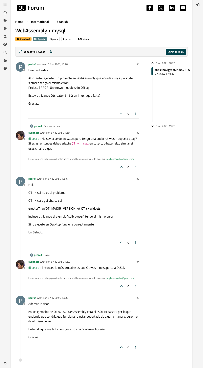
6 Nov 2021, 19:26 (58, 298)
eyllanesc (33, 133)
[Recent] (5, 13)
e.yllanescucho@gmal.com (120, 159)
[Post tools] (136, 114)
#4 (138, 262)
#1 (138, 64)
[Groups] (5, 44)
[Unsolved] (5, 68)
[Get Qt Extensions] (5, 60)
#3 (138, 179)
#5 (138, 298)
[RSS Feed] (51, 52)
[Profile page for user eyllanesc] (20, 135)
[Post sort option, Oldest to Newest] (32, 52)
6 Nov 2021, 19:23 (61, 262)
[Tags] (5, 20)
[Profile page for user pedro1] (20, 67)
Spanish (40, 39)
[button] (5, 363)
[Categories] (5, 5)
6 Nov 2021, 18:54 (61, 133)
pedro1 (32, 64)
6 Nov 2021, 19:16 (58, 179)
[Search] (5, 52)
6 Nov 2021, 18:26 (58, 64)
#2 (138, 133)
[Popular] (5, 28)
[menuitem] (197, 5)
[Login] (197, 5)
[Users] (5, 36)
